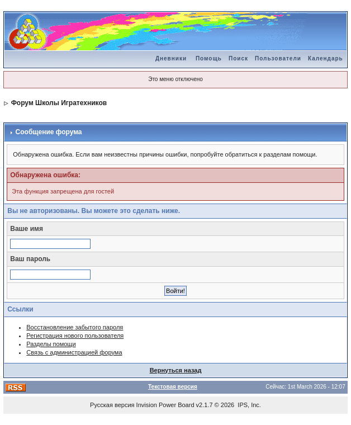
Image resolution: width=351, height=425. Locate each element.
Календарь (325, 58)
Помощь (209, 58)
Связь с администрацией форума (74, 352)
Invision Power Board (165, 405)
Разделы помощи (50, 344)
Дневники (171, 58)
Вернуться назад (176, 370)
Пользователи (278, 58)
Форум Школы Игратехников (59, 103)
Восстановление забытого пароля (74, 327)
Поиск (238, 58)
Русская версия (112, 405)
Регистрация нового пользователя (75, 335)
